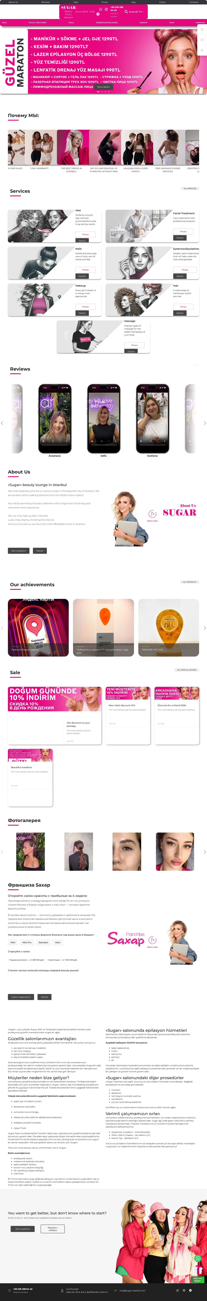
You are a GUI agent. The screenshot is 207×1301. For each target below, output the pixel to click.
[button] (98, 86)
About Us (13, 2)
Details (70, 228)
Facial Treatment (38, 16)
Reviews (46, 2)
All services (190, 182)
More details (103, 81)
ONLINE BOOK (197, 1279)
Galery (162, 2)
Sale (133, 2)
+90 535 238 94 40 (134, 7)
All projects (189, 574)
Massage (200, 16)
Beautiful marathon (23, 777)
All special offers (186, 662)
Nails (71, 16)
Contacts (193, 2)
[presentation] (2, 416)
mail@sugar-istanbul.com (132, 1282)
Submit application (21, 990)
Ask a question (18, 544)
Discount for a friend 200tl (173, 715)
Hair (171, 16)
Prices (105, 2)
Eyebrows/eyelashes (107, 16)
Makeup (143, 16)
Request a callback (131, 10)
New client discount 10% (123, 715)
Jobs (75, 2)
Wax (4, 16)
